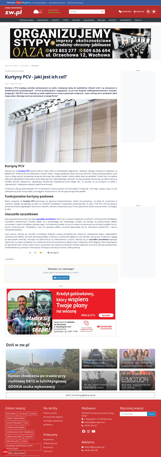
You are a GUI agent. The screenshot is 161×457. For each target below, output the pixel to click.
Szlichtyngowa (13, 418)
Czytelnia (34, 66)
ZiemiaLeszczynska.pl (75, 3)
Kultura (76, 20)
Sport (65, 20)
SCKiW (24, 437)
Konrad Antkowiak (15, 423)
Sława (33, 409)
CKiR (26, 418)
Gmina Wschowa (14, 432)
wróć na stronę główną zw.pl (80, 390)
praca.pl (49, 447)
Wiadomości (42, 20)
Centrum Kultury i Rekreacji (19, 428)
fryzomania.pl (51, 439)
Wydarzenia (24, 66)
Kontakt (112, 20)
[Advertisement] (138, 106)
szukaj (151, 410)
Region (55, 20)
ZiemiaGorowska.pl (40, 3)
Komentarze (125, 12)
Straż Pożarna (31, 453)
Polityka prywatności (54, 416)
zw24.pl (138, 20)
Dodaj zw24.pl (61, 273)
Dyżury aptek (51, 409)
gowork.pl (50, 435)
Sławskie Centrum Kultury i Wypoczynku (19, 442)
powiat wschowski (15, 414)
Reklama (101, 20)
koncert (29, 432)
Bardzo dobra (54, 12)
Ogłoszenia (89, 20)
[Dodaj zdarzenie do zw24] (14, 452)
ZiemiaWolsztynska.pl (57, 3)
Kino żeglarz (12, 437)
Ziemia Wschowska (11, 66)
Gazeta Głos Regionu (54, 412)
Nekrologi (139, 12)
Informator (125, 20)
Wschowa (11, 409)
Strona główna (26, 20)
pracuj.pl (49, 443)
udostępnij (110, 84)
